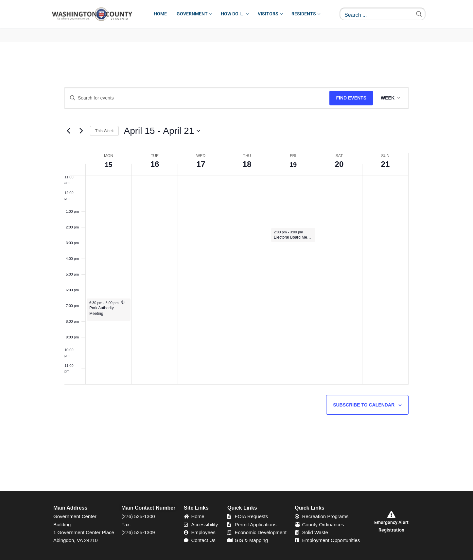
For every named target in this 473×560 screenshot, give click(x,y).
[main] (236, 267)
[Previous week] (68, 131)
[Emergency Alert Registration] (391, 514)
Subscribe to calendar (363, 404)
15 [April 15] (108, 164)
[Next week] (81, 131)
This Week (104, 131)
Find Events (351, 97)
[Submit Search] (419, 14)
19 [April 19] (293, 164)
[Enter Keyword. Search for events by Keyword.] (197, 98)
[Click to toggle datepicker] (162, 131)
